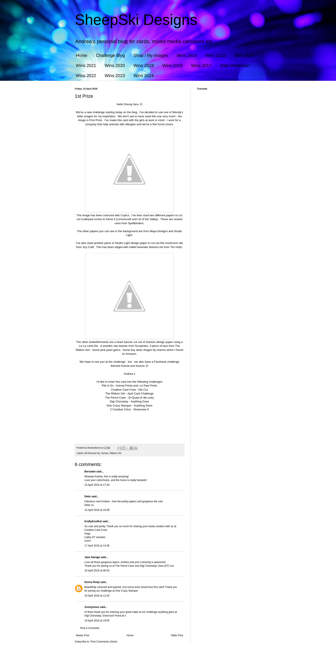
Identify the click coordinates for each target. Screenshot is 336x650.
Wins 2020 (115, 65)
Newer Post (82, 635)
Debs (87, 496)
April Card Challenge (141, 393)
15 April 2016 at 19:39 (97, 509)
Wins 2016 (244, 55)
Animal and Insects (132, 365)
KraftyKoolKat (93, 521)
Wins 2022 (86, 75)
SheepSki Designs (136, 19)
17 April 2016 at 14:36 (97, 545)
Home (81, 55)
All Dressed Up (92, 453)
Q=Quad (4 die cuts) (141, 397)
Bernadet (90, 471)
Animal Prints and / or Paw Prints (136, 385)
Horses (104, 453)
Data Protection (235, 65)
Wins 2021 (86, 65)
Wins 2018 (172, 65)
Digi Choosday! (148, 565)
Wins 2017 (201, 65)
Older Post (177, 635)
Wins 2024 (144, 75)
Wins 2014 (187, 55)
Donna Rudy (92, 582)
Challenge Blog (110, 55)
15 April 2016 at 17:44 (97, 484)
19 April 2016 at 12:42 (97, 595)
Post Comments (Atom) (103, 641)
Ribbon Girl (115, 453)
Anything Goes (139, 401)
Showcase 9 (141, 409)
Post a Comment (89, 628)
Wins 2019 (144, 65)
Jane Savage (92, 557)
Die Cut (143, 389)
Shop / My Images (151, 55)
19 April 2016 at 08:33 (97, 570)
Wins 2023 (115, 75)
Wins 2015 (216, 55)
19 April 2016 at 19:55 (97, 620)
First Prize (95, 120)
